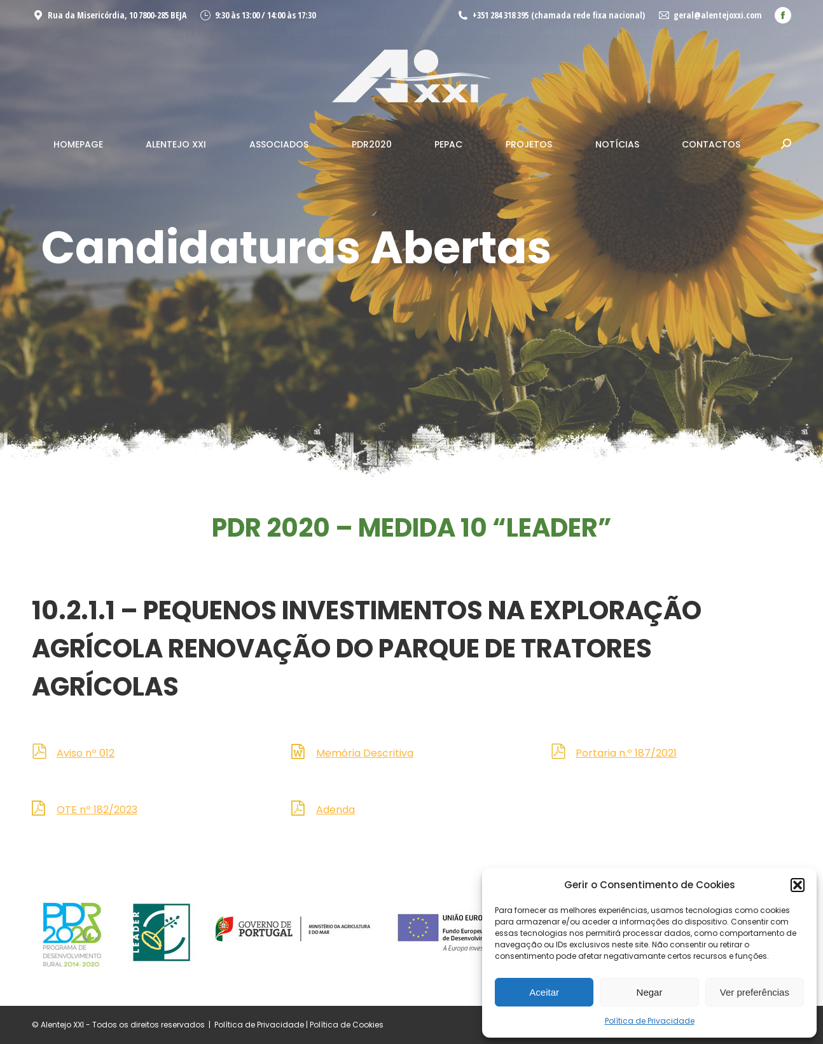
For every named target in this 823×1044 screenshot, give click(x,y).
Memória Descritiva (364, 753)
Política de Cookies (347, 1024)
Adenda (335, 809)
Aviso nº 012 (85, 753)
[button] (797, 885)
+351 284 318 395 (501, 15)
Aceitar (544, 992)
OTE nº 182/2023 (97, 809)
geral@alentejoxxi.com (718, 15)
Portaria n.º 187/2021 (626, 753)
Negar (650, 992)
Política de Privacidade (650, 1020)
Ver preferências (754, 992)
